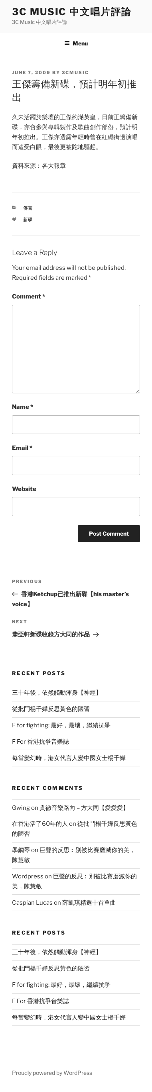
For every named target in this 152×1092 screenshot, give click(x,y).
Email (22, 448)
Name (22, 406)
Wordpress (27, 876)
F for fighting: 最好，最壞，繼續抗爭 (61, 725)
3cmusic (75, 72)
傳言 (28, 208)
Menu (76, 43)
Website (24, 489)
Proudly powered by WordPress (52, 1072)
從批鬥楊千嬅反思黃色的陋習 (51, 709)
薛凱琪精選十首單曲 (89, 902)
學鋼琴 (21, 850)
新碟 (28, 219)
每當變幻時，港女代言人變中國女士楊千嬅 (69, 758)
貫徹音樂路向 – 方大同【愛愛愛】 (84, 807)
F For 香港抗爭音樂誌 (40, 741)
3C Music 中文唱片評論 (72, 12)
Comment (28, 296)
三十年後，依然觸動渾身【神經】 (57, 692)
